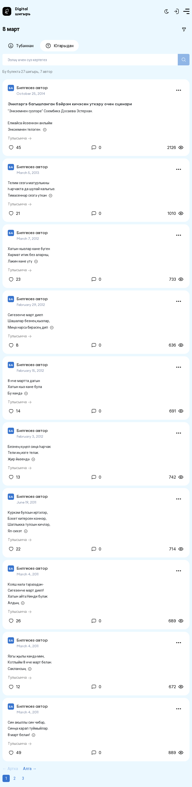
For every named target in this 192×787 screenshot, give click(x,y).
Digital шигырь (22, 11)
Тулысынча (20, 138)
